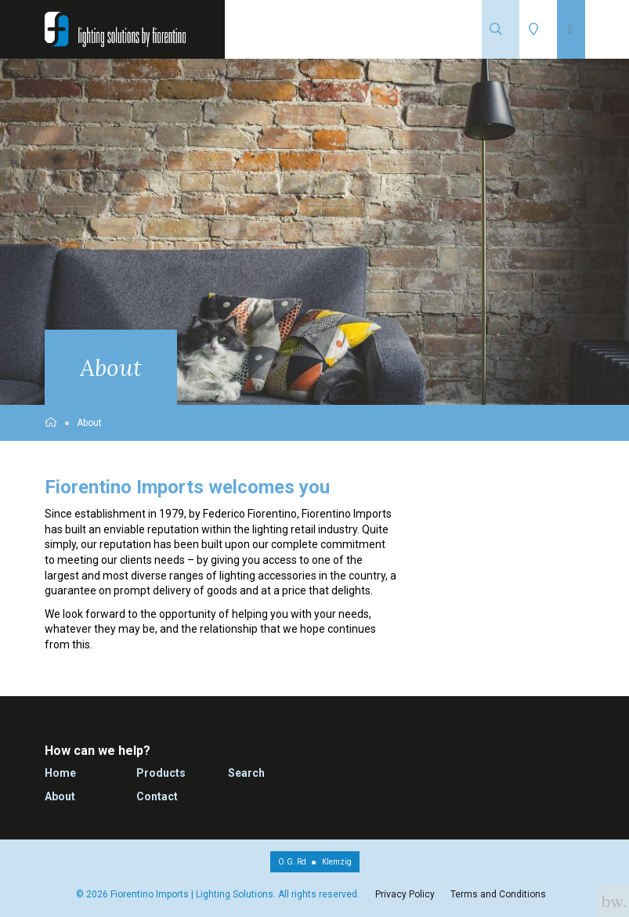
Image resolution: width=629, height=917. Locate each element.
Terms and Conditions (498, 894)
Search (246, 773)
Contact (157, 796)
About (89, 422)
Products (161, 773)
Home (60, 773)
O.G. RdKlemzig (315, 861)
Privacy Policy (405, 894)
